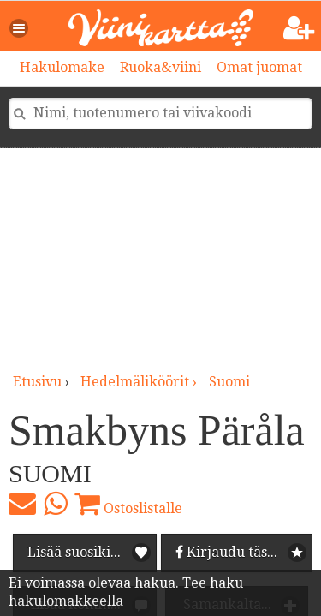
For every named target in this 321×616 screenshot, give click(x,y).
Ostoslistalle (128, 503)
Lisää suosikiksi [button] (78, 552)
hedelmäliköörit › (140, 382)
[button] (19, 28)
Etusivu (37, 382)
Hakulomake (62, 67)
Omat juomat (259, 67)
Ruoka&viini (160, 67)
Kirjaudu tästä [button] (227, 552)
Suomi (229, 382)
